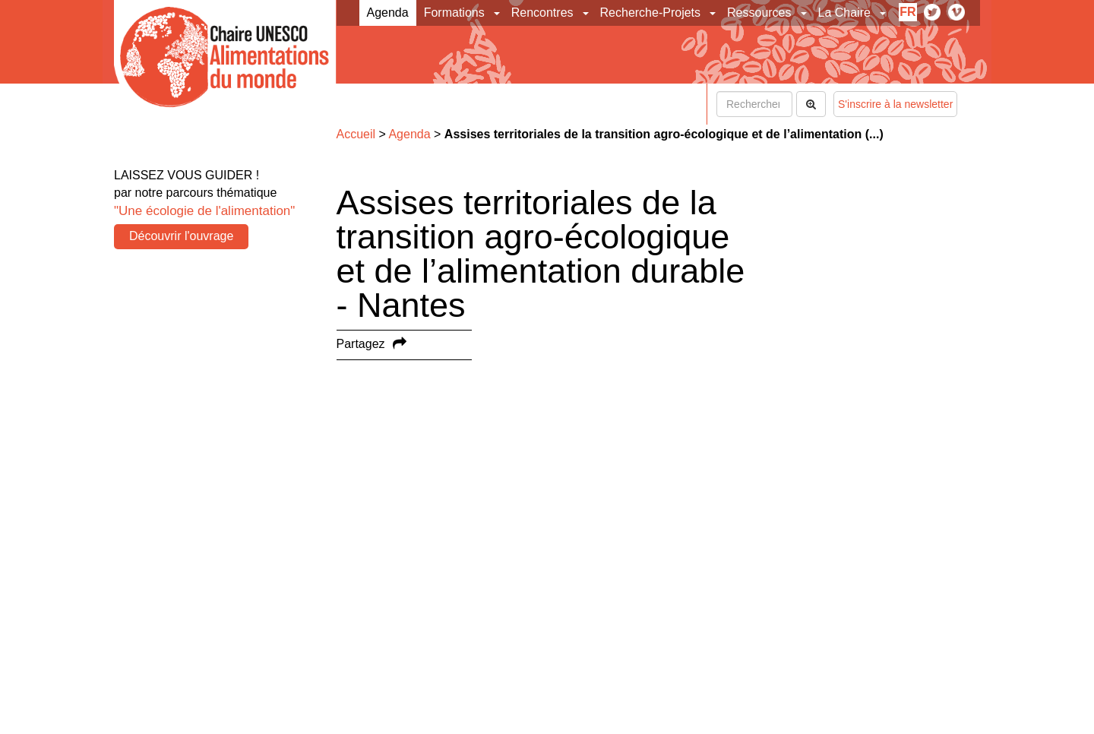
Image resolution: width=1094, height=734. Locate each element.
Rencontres (542, 12)
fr (907, 11)
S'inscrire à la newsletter (895, 104)
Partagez (361, 343)
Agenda (388, 12)
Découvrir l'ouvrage (181, 235)
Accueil (356, 134)
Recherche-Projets (650, 12)
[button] (498, 13)
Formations (454, 12)
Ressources (759, 12)
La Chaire (844, 12)
